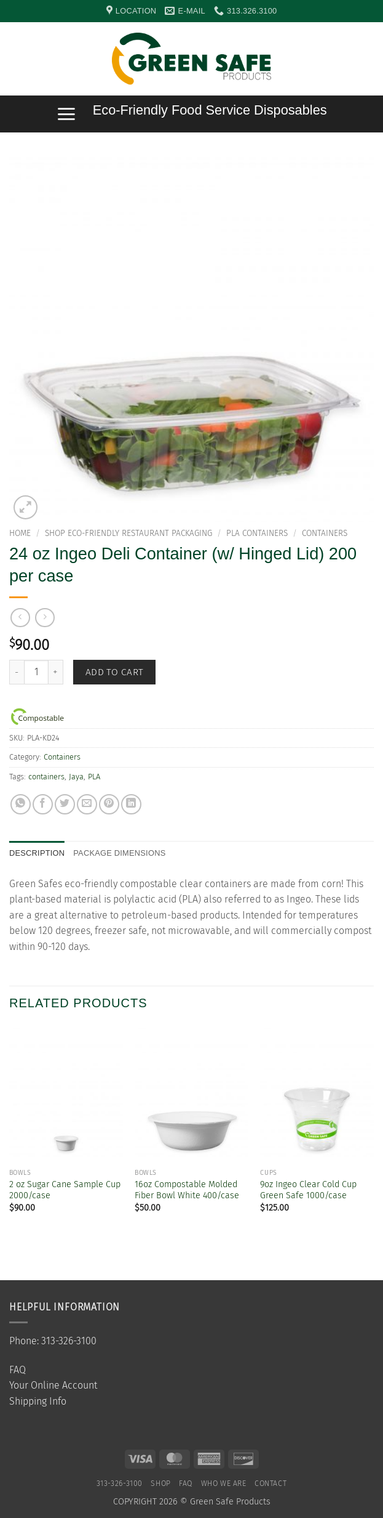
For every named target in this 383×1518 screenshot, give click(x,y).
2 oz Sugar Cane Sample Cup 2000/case (64, 1190)
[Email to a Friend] (87, 804)
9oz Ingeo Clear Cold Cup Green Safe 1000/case (308, 1190)
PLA (94, 776)
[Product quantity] (36, 672)
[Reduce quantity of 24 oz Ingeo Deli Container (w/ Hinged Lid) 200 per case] (16, 672)
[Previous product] (44, 617)
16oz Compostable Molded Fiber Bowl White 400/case (187, 1190)
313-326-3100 (120, 1483)
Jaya (76, 776)
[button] (367, 59)
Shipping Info (37, 1401)
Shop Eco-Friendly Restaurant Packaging (128, 533)
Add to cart (114, 672)
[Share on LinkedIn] (131, 804)
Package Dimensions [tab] (119, 853)
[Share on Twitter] (65, 804)
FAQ (17, 1370)
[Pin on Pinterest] (109, 804)
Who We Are (224, 1483)
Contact (270, 1483)
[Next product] (20, 617)
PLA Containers (257, 533)
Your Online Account (53, 1385)
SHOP (160, 1483)
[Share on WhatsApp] (20, 804)
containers (46, 776)
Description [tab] (37, 853)
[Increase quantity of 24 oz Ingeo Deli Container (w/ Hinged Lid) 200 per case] (56, 672)
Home (20, 533)
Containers (324, 533)
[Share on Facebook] (43, 804)
